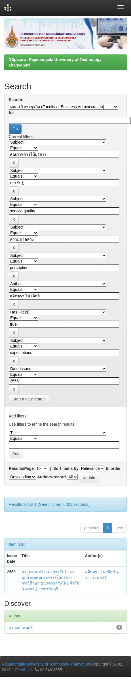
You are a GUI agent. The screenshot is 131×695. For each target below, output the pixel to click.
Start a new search (29, 399)
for (11, 112)
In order (113, 468)
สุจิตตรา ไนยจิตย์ (100, 572)
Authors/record (51, 477)
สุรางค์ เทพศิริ (21, 627)
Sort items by (66, 468)
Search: (16, 99)
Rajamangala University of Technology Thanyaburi (46, 664)
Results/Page (21, 468)
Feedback (23, 670)
